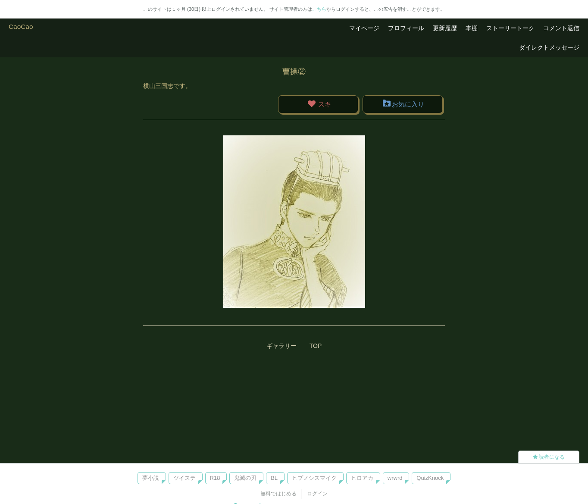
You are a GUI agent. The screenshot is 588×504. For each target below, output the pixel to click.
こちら (319, 9)
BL (274, 478)
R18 (215, 478)
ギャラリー (281, 345)
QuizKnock (430, 478)
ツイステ (184, 478)
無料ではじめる (278, 494)
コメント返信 (561, 28)
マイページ (364, 28)
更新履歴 (445, 28)
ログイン (317, 494)
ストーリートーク (510, 28)
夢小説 (150, 478)
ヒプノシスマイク (314, 478)
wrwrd (395, 478)
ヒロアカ (362, 478)
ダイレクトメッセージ (549, 47)
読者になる (549, 457)
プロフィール (406, 28)
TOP (316, 345)
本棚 (472, 28)
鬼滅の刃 (245, 478)
